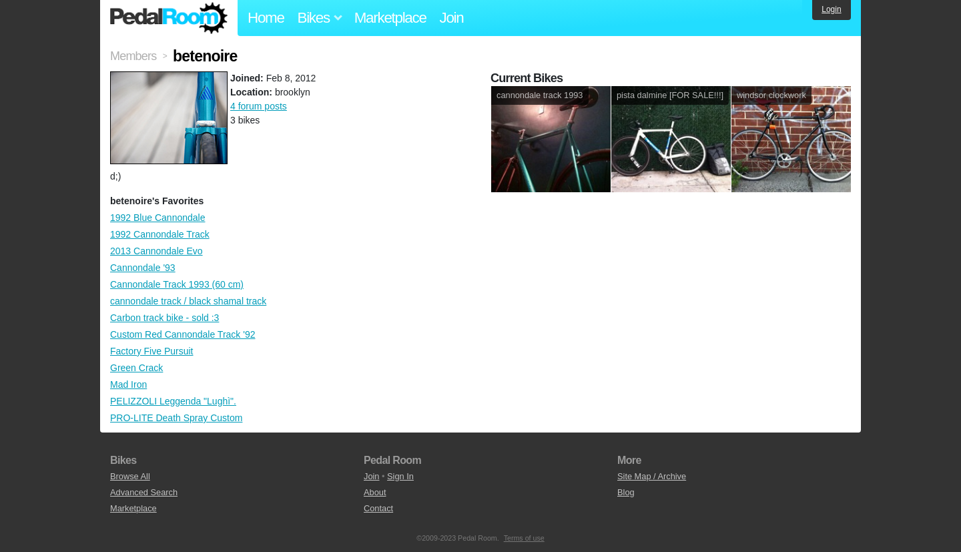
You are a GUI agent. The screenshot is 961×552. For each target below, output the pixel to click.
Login (831, 9)
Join (452, 17)
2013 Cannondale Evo (156, 251)
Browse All (130, 476)
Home (266, 17)
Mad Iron (128, 384)
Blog (626, 492)
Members (133, 56)
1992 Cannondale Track (160, 234)
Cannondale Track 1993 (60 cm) (177, 284)
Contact (378, 508)
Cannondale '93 (143, 267)
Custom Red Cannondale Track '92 (182, 334)
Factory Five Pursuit (151, 351)
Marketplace (390, 17)
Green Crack (136, 367)
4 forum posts (258, 106)
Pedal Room (169, 18)
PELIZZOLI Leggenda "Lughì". (173, 401)
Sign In (400, 476)
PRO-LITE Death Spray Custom (176, 417)
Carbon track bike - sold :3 (164, 317)
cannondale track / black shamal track (188, 301)
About (375, 492)
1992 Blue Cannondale (157, 217)
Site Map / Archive (651, 476)
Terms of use (524, 538)
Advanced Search (144, 492)
